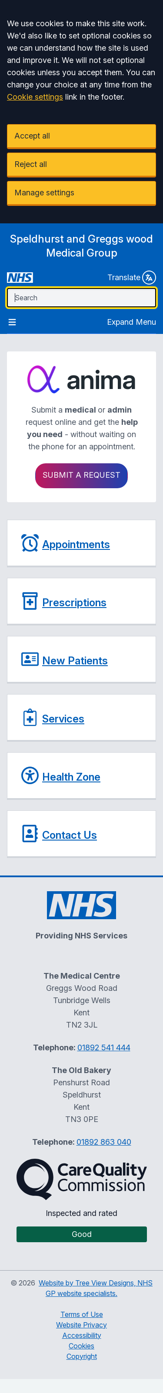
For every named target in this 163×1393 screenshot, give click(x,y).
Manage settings (44, 192)
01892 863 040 (104, 1141)
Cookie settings (35, 96)
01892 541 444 (103, 1047)
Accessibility (81, 1335)
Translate (131, 278)
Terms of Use (81, 1314)
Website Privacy (81, 1324)
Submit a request (81, 474)
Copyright (82, 1356)
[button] (81, 543)
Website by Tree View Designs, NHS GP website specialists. (96, 1288)
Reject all (30, 164)
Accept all (32, 135)
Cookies (81, 1345)
